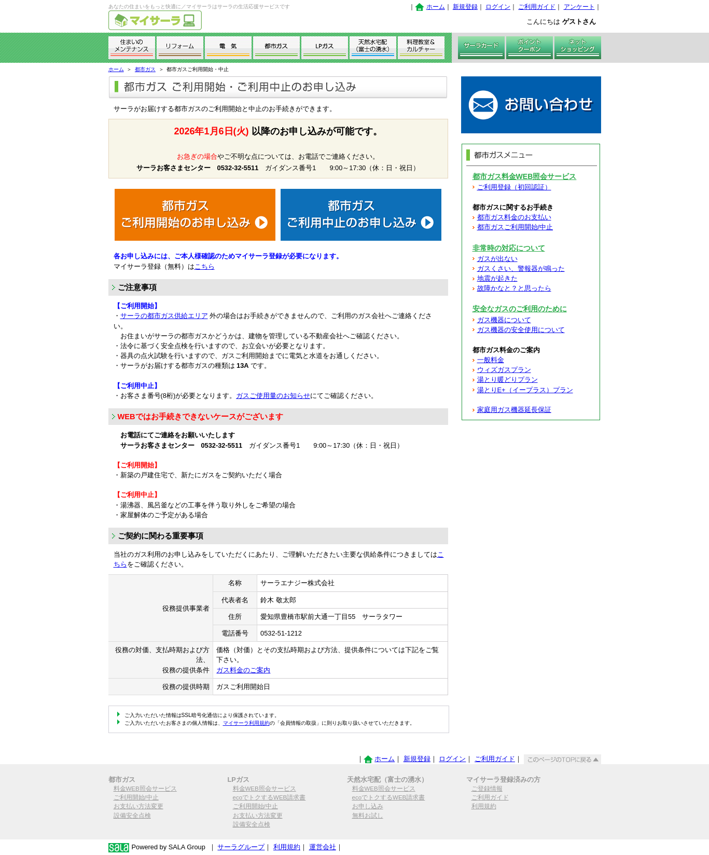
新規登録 (465, 7)
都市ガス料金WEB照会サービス (524, 176)
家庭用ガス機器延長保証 (514, 409)
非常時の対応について (508, 248)
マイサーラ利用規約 (246, 723)
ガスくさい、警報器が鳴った (521, 268)
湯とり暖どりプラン (507, 379)
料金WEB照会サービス (145, 788)
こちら (204, 266)
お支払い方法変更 (138, 806)
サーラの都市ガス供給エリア (164, 316)
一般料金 (490, 360)
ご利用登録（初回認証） (514, 187)
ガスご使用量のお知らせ (273, 395)
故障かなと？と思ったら (514, 288)
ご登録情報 (487, 788)
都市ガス (145, 69)
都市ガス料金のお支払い (514, 217)
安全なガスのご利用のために (519, 309)
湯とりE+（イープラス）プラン (525, 390)
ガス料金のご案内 (243, 670)
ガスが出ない (497, 259)
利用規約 (483, 806)
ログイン (497, 7)
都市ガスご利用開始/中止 (515, 227)
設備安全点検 (132, 815)
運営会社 (322, 847)
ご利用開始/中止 (136, 797)
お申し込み (367, 806)
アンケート (579, 7)
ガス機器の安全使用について (521, 330)
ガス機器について (504, 320)
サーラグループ (241, 847)
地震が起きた (497, 278)
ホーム (435, 7)
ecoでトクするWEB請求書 (269, 797)
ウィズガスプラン (504, 370)
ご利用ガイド (536, 7)
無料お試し (367, 815)
